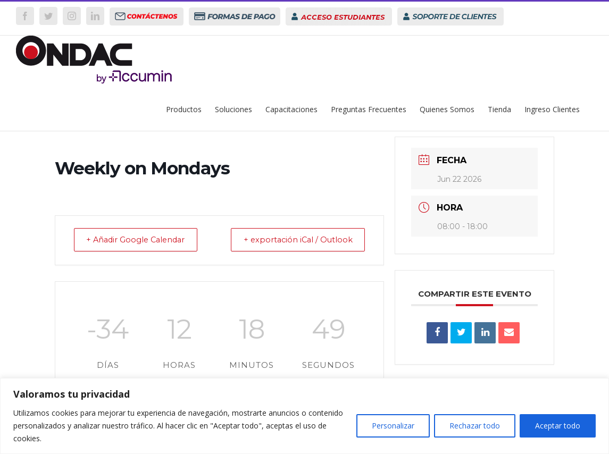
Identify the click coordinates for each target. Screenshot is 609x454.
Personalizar (393, 426)
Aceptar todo (557, 426)
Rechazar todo (474, 426)
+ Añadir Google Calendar (141, 240)
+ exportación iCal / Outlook (293, 240)
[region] (304, 416)
